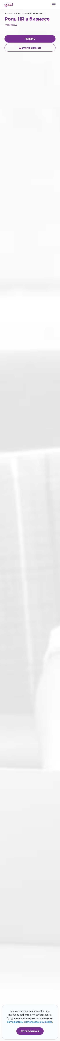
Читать (30, 38)
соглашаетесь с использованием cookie (29, 1021)
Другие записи (30, 47)
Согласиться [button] (30, 1031)
